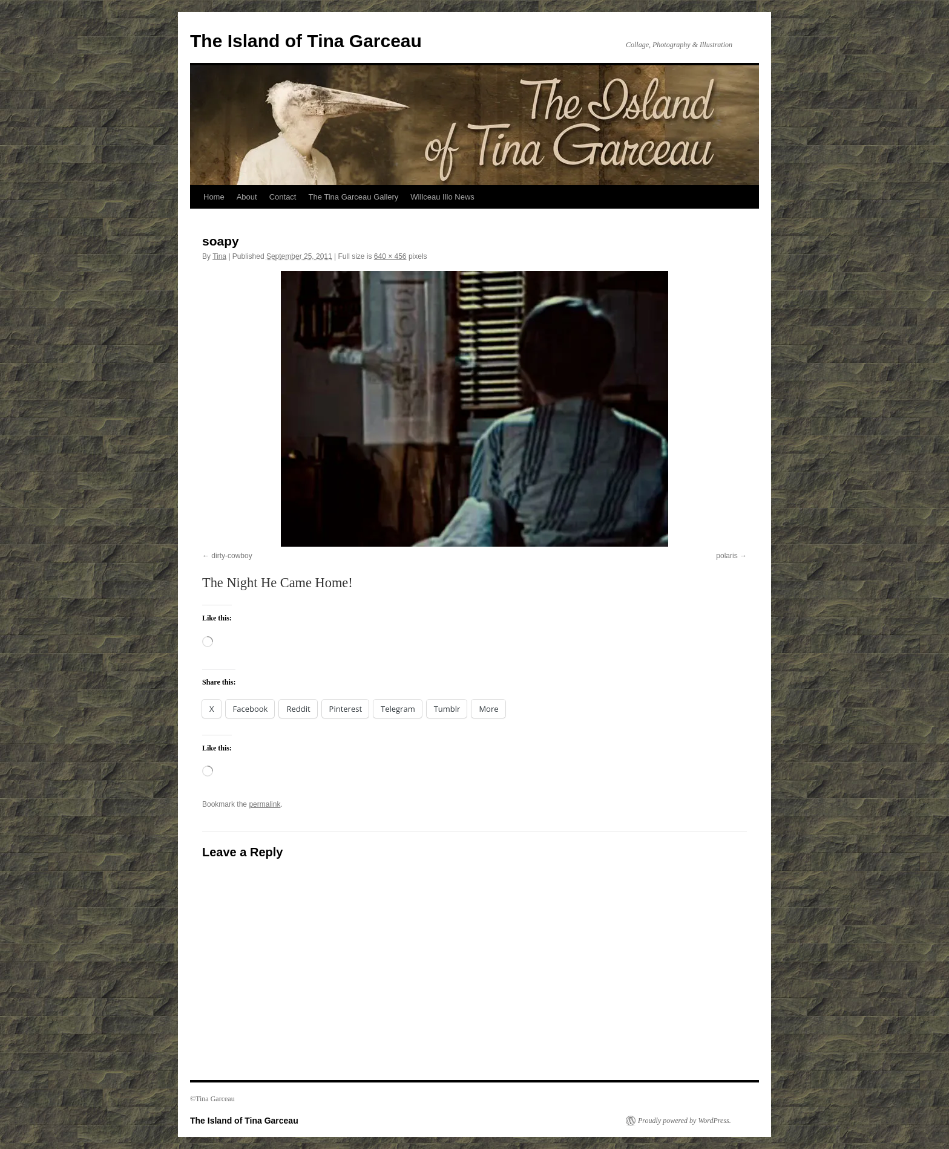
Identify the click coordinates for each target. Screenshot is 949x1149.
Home (214, 196)
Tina (219, 256)
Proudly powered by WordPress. (684, 1120)
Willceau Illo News (442, 196)
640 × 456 (390, 256)
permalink (264, 804)
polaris (726, 556)
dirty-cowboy (231, 556)
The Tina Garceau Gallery (353, 196)
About (247, 196)
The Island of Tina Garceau (306, 41)
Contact (283, 196)
